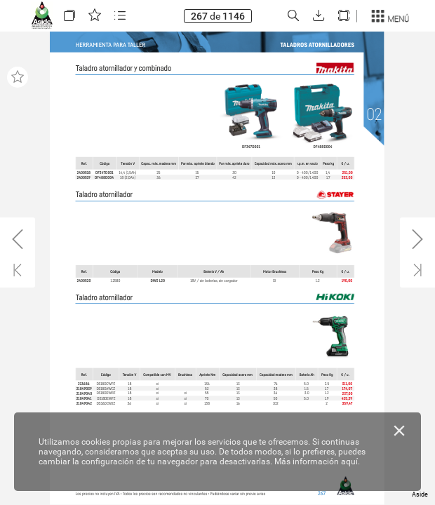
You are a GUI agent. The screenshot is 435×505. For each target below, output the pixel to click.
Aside (420, 494)
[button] (69, 16)
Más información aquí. (317, 461)
